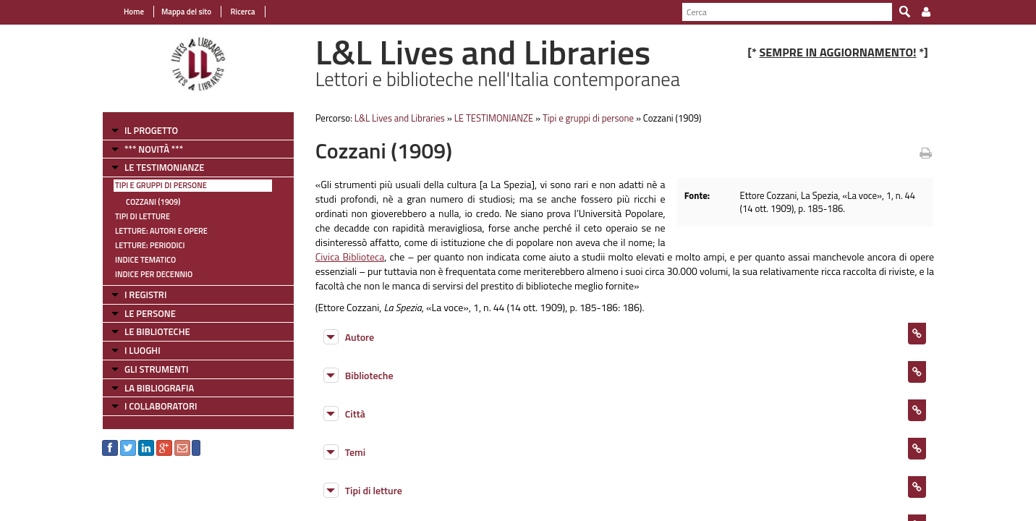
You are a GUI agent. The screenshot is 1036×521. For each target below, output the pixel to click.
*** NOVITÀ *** (153, 149)
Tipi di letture (142, 216)
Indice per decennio (153, 274)
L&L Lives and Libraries (399, 118)
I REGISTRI (145, 294)
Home (134, 11)
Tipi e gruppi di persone (161, 185)
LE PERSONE (150, 313)
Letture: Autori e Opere (161, 231)
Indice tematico (145, 260)
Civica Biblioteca (350, 256)
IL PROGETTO (151, 130)
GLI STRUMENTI (156, 369)
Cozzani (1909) (153, 202)
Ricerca (242, 11)
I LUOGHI (142, 350)
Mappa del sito (186, 11)
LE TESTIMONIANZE (164, 167)
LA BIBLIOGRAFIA (159, 388)
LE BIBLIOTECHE (157, 331)
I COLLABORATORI (160, 406)
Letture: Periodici (149, 245)
